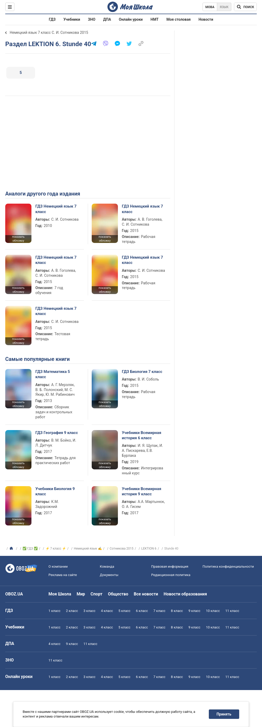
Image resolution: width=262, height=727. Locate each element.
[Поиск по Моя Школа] (245, 7)
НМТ (155, 19)
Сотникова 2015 (122, 548)
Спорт (96, 594)
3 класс (90, 611)
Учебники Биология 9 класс (55, 491)
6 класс (142, 611)
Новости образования (185, 594)
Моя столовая (178, 19)
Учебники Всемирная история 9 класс (141, 491)
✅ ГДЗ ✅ (30, 548)
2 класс (72, 611)
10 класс (213, 611)
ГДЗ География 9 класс (56, 432)
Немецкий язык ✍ (88, 548)
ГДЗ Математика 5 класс (52, 374)
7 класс (160, 611)
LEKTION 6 (148, 548)
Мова (210, 7)
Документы (109, 575)
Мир (81, 594)
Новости (206, 19)
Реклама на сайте (62, 575)
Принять (224, 714)
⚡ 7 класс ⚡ (56, 548)
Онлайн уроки (131, 19)
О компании (58, 566)
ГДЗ (52, 19)
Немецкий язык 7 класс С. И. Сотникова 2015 (49, 32)
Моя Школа (59, 594)
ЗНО (91, 19)
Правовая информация (169, 566)
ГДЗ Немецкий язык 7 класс (56, 209)
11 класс (232, 611)
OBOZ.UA (14, 594)
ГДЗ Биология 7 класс (142, 371)
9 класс (194, 611)
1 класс (54, 611)
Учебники (71, 19)
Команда (107, 566)
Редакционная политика (170, 575)
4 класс (107, 611)
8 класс (177, 611)
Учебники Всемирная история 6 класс (141, 435)
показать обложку (18, 238)
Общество (118, 594)
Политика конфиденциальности (228, 566)
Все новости (146, 594)
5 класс (124, 611)
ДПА (107, 19)
